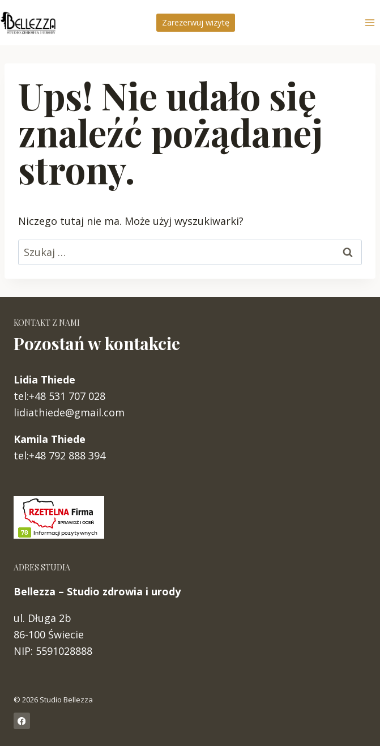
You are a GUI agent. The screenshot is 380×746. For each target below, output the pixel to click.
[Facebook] (22, 721)
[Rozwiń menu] (369, 22)
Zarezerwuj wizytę (195, 22)
